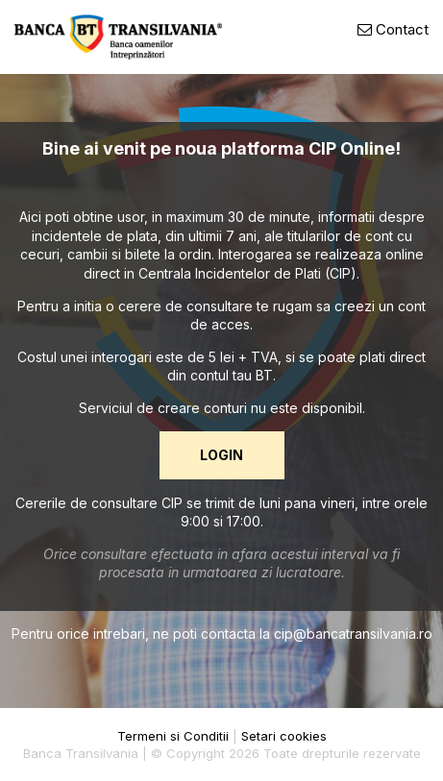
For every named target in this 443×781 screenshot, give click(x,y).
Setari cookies (284, 736)
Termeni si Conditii (173, 736)
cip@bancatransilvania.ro (353, 633)
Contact (393, 29)
